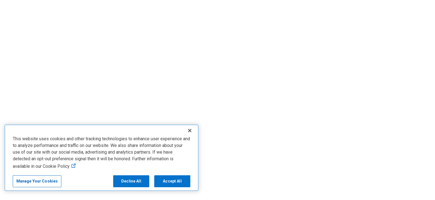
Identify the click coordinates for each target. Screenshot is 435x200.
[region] (101, 157)
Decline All (131, 181)
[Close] (190, 130)
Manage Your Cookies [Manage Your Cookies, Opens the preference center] (37, 181)
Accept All (172, 181)
